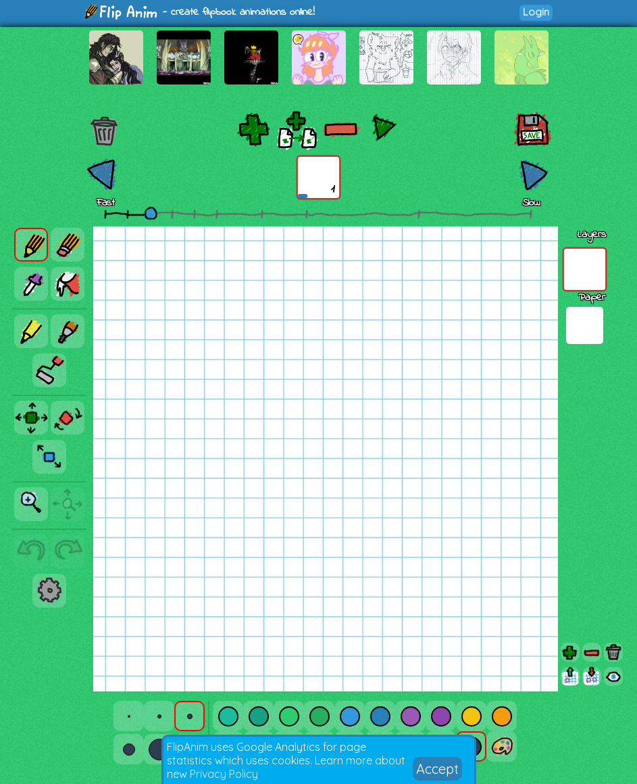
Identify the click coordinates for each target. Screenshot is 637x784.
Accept (437, 768)
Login (536, 11)
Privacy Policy (224, 774)
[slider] (150, 213)
